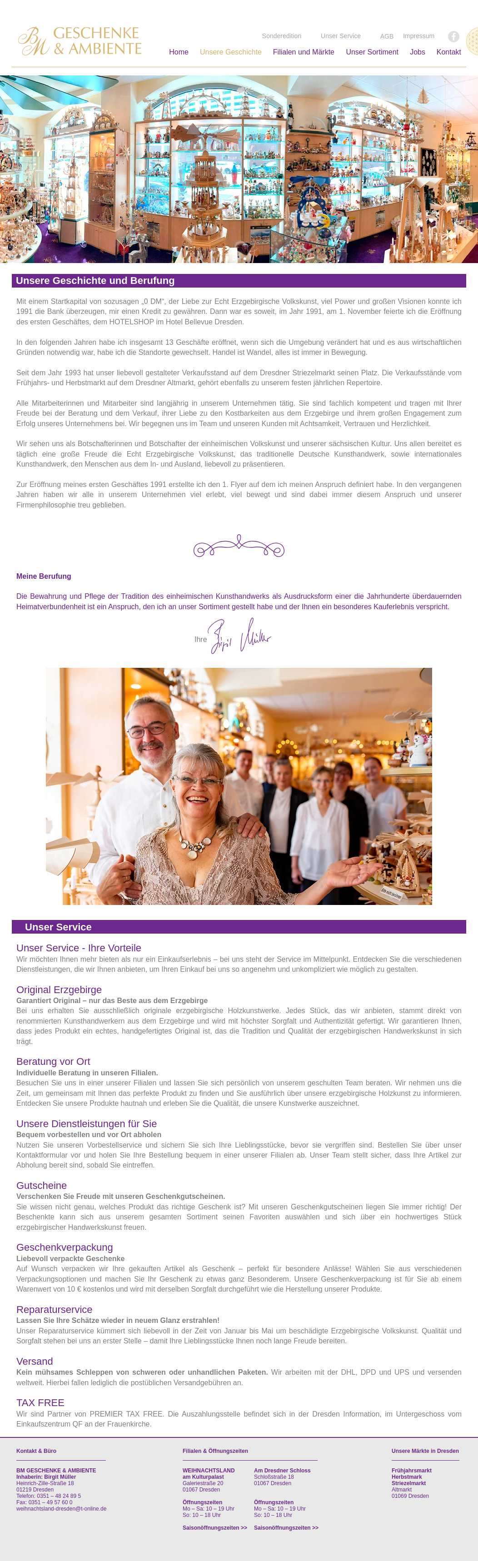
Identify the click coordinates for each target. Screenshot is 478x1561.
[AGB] (387, 37)
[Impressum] (419, 36)
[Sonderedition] (282, 36)
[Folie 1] (234, 259)
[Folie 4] (245, 258)
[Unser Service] (341, 36)
